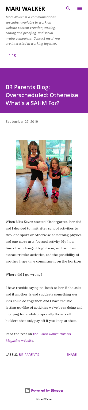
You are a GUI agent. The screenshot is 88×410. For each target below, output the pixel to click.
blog (12, 55)
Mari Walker (25, 8)
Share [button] (71, 354)
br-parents (29, 354)
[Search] (68, 8)
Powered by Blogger (44, 390)
